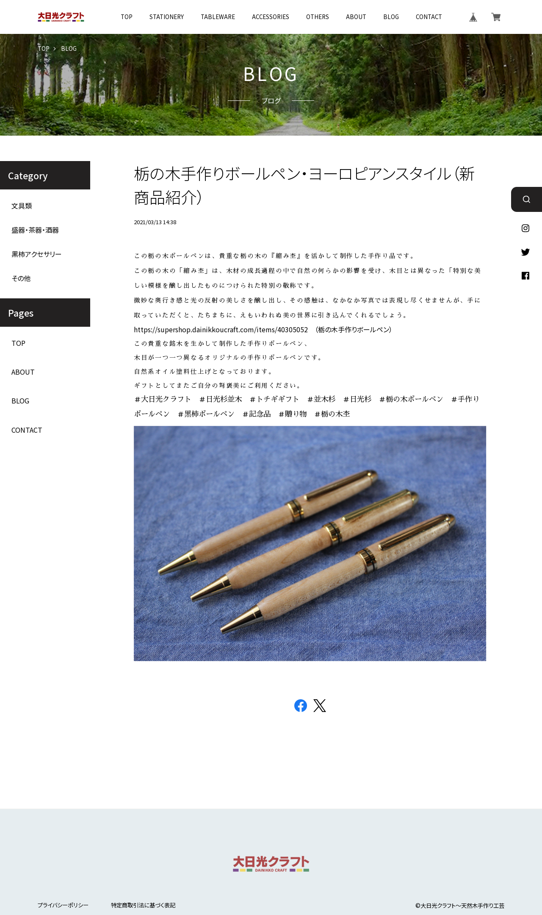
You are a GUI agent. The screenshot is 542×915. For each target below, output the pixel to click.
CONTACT (429, 16)
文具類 (21, 206)
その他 (20, 278)
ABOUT (356, 16)
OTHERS (317, 16)
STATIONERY (166, 16)
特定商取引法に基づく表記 (143, 905)
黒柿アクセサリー (36, 254)
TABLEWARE (218, 16)
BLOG (391, 16)
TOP (127, 16)
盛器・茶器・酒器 (35, 230)
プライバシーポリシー (63, 905)
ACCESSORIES (270, 16)
